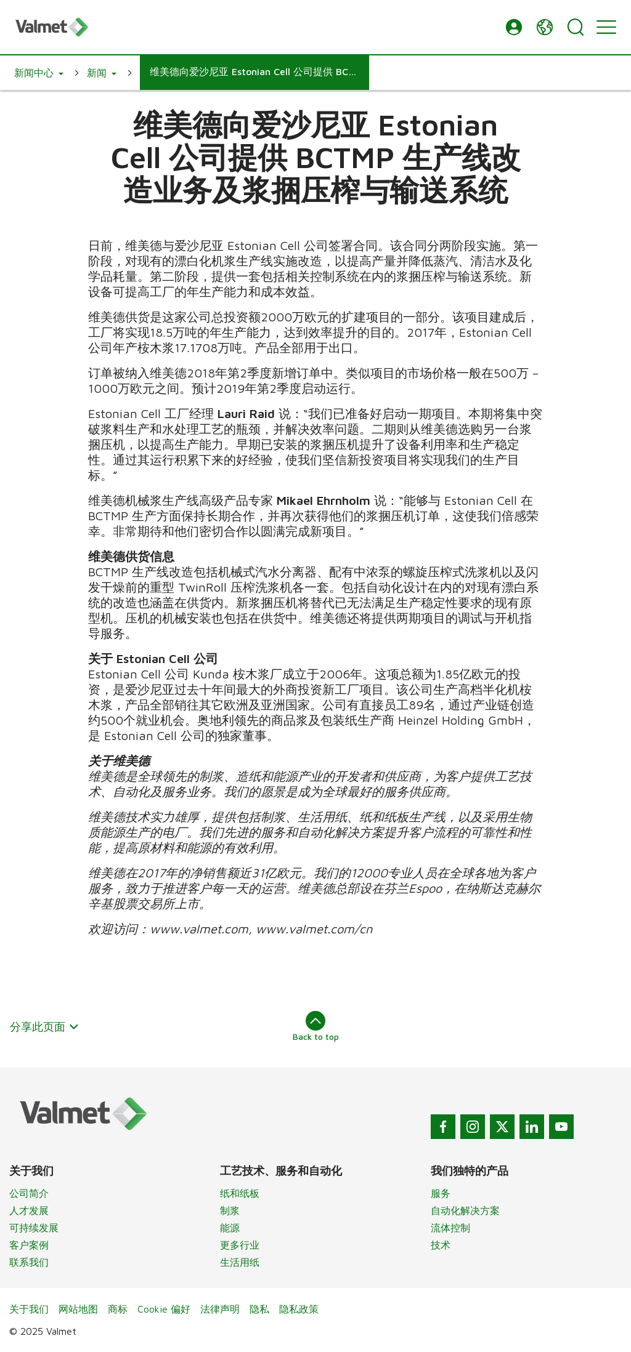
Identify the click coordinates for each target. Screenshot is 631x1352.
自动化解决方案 (465, 1210)
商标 (118, 1308)
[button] (514, 27)
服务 (440, 1193)
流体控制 (450, 1227)
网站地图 (78, 1308)
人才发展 (29, 1210)
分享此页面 (44, 1026)
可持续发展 (34, 1227)
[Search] (575, 27)
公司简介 (29, 1193)
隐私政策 (299, 1308)
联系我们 (29, 1262)
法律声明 (220, 1308)
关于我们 (29, 1308)
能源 (230, 1227)
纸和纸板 (239, 1193)
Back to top (316, 1026)
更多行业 (239, 1244)
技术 (440, 1244)
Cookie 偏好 (163, 1308)
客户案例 (29, 1244)
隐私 (259, 1308)
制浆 (230, 1210)
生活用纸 (239, 1262)
